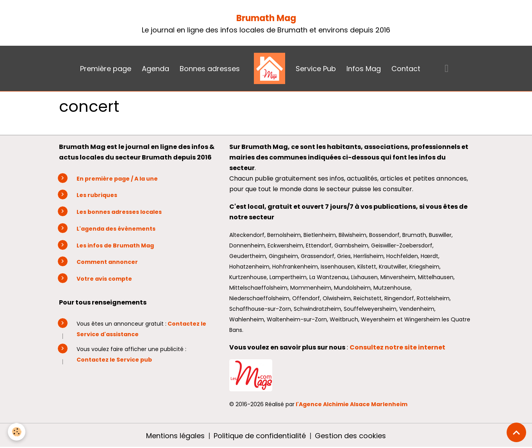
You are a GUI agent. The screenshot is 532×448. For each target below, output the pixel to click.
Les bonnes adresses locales (119, 212)
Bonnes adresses (210, 68)
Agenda (155, 68)
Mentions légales (175, 436)
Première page (105, 68)
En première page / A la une (117, 179)
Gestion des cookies (350, 436)
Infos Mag (363, 68)
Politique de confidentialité (260, 436)
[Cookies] (16, 432)
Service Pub (316, 68)
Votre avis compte (104, 279)
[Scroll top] (516, 432)
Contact (405, 68)
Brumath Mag (266, 18)
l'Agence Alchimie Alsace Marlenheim (351, 404)
